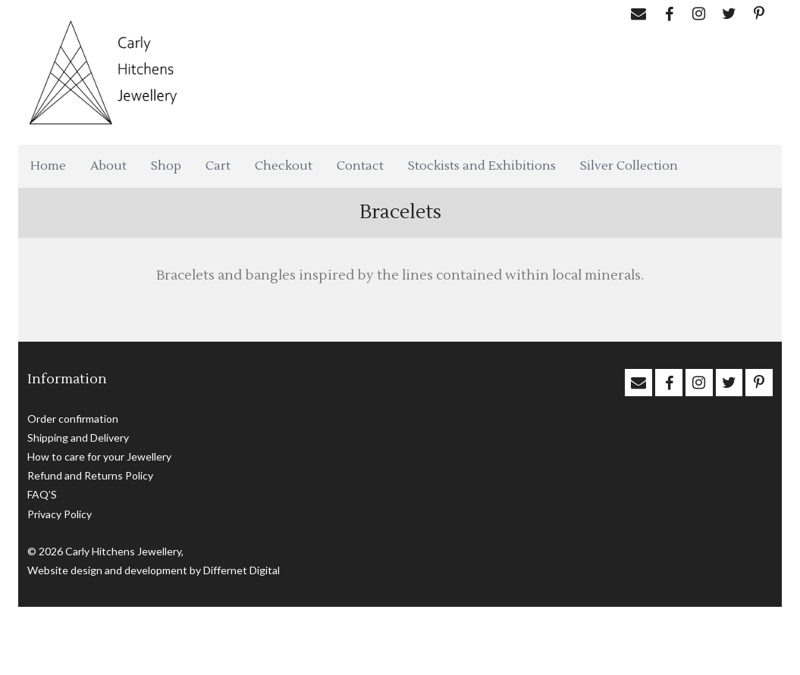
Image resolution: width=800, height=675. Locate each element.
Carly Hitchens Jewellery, (124, 551)
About (108, 165)
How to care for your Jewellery (99, 456)
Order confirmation (72, 418)
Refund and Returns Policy (90, 475)
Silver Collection (629, 165)
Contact (360, 165)
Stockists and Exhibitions (482, 165)
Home (48, 165)
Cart (218, 165)
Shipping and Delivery (78, 437)
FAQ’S (42, 494)
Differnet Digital (241, 570)
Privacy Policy (59, 514)
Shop (166, 165)
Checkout (283, 165)
